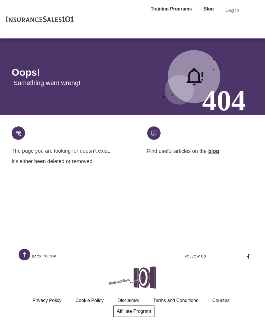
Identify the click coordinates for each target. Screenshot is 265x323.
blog (213, 151)
